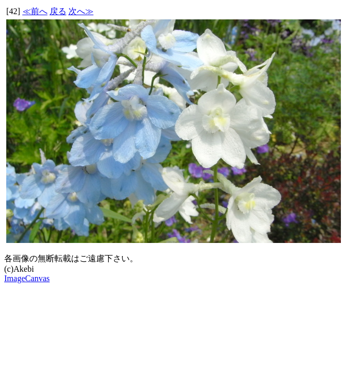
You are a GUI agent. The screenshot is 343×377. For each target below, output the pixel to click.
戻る (58, 11)
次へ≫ (81, 11)
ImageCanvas (27, 278)
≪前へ (35, 11)
